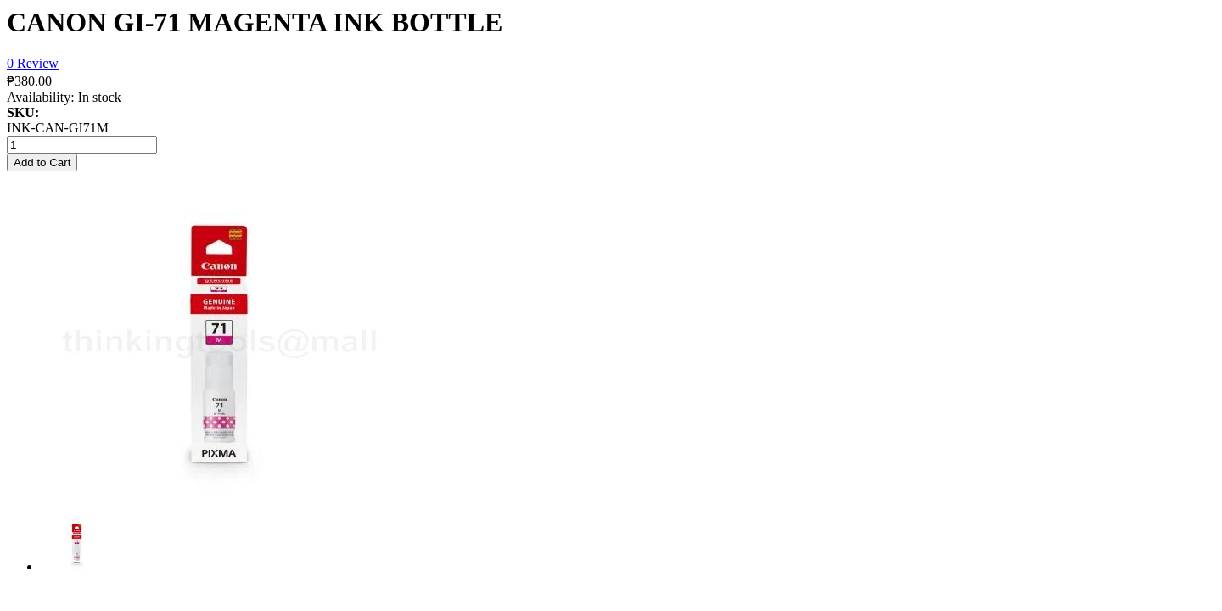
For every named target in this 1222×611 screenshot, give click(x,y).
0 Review (33, 63)
